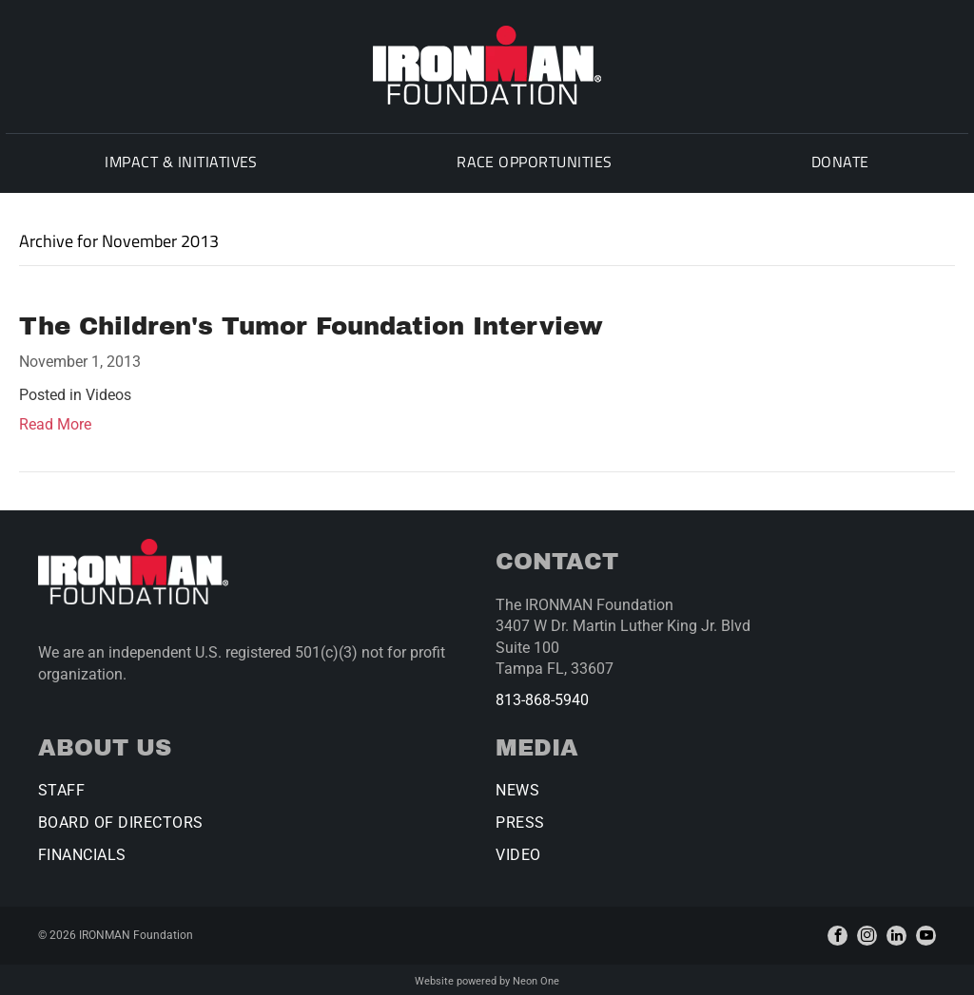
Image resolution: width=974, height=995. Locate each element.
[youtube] (926, 933)
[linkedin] (896, 933)
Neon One (536, 978)
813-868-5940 (542, 697)
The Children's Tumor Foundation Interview (311, 323)
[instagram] (867, 933)
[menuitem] (177, 163)
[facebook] (837, 933)
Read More (55, 421)
